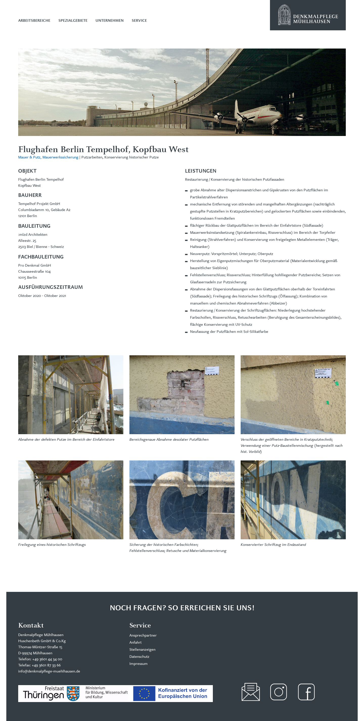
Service (139, 21)
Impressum (138, 663)
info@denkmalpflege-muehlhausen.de (49, 671)
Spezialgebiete (72, 21)
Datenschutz (139, 656)
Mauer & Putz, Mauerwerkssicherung (48, 157)
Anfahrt (135, 642)
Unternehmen (110, 21)
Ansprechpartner (143, 635)
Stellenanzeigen (142, 649)
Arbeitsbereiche (34, 21)
